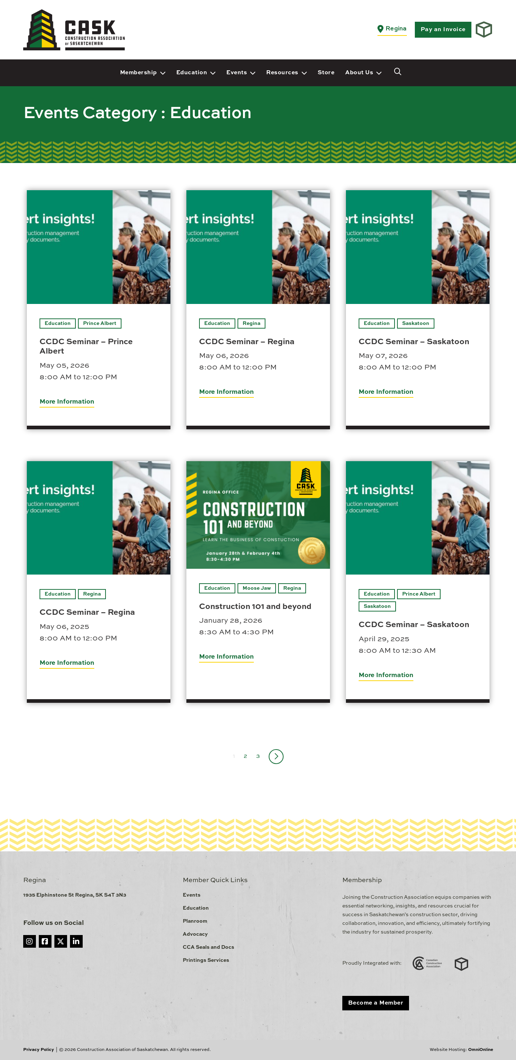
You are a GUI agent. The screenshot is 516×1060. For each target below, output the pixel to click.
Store (326, 73)
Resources (282, 73)
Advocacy (195, 934)
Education (191, 73)
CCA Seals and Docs (208, 947)
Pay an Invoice (443, 30)
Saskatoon (415, 323)
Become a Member (376, 1003)
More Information (67, 401)
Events (236, 73)
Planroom (195, 921)
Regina (251, 323)
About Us (359, 73)
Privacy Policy (38, 1050)
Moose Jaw (257, 588)
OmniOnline (480, 1050)
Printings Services (206, 960)
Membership (138, 73)
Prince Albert (99, 323)
